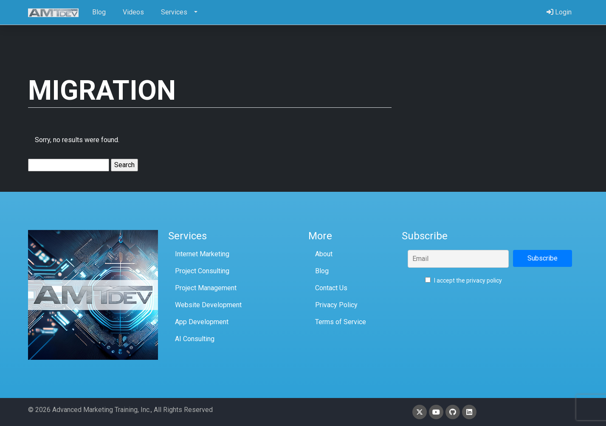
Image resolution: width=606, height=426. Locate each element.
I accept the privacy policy (463, 280)
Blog (322, 271)
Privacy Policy (336, 305)
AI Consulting (194, 339)
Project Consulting (202, 271)
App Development (201, 322)
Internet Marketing (202, 254)
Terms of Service (340, 322)
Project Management (206, 288)
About (324, 254)
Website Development (208, 305)
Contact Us (331, 288)
